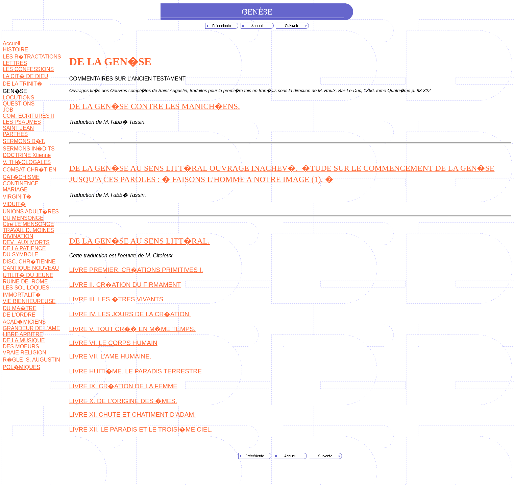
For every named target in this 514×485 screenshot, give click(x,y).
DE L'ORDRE (19, 315)
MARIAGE (15, 189)
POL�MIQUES (21, 367)
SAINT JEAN (18, 128)
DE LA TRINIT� (22, 84)
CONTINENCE (21, 183)
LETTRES (15, 63)
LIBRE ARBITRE (23, 334)
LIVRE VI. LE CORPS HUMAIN (113, 342)
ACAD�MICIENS (24, 322)
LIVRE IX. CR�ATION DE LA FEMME (123, 386)
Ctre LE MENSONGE (28, 224)
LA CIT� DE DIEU (25, 76)
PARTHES (15, 134)
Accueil (11, 43)
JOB (8, 110)
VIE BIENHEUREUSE (29, 301)
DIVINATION (18, 236)
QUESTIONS (18, 104)
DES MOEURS (21, 346)
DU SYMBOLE (20, 254)
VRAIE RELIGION (24, 352)
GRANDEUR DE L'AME (31, 328)
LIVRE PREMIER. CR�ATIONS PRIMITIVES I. (136, 269)
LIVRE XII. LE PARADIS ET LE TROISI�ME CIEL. (141, 429)
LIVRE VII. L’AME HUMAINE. (110, 356)
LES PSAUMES (22, 122)
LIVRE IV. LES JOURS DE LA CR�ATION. (130, 314)
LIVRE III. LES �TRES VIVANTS (116, 299)
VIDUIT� (14, 204)
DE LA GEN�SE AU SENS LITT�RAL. (139, 240)
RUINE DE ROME (25, 281)
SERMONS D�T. (24, 141)
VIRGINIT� (17, 197)
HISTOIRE (15, 49)
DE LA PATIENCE (24, 248)
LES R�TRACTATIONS (32, 57)
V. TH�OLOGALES (27, 162)
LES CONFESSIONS (28, 69)
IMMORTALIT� (22, 295)
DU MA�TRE (19, 308)
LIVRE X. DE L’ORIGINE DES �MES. (123, 401)
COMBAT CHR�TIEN (29, 169)
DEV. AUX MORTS (26, 242)
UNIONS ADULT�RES (31, 211)
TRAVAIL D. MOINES (28, 230)
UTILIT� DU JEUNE (28, 275)
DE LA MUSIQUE (24, 340)
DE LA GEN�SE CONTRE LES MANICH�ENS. (154, 106)
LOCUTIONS (18, 97)
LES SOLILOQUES (26, 288)
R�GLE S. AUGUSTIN (31, 360)
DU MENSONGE (23, 218)
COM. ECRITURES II (28, 116)
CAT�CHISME (21, 177)
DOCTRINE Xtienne (27, 155)
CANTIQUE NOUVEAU (31, 268)
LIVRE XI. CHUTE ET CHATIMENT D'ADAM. (132, 414)
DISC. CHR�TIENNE (29, 261)
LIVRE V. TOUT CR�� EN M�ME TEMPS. (132, 328)
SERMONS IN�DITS (29, 149)
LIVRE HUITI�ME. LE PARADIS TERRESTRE (135, 371)
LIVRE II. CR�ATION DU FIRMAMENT (125, 284)
